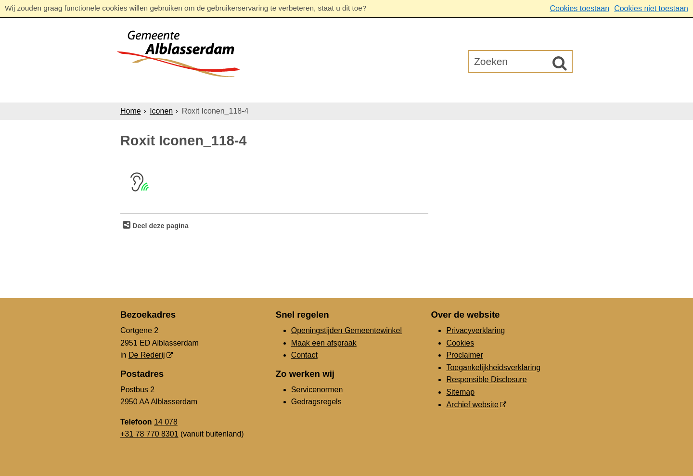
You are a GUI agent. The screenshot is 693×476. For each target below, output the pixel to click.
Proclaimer (464, 355)
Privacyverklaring (475, 330)
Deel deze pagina (159, 226)
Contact (304, 355)
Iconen (161, 111)
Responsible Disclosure (486, 379)
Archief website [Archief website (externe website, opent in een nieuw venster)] (472, 404)
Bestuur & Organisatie (372, 90)
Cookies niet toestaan (651, 8)
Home (130, 111)
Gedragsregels (316, 402)
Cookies (460, 343)
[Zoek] (560, 63)
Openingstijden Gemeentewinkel (346, 330)
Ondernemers (276, 90)
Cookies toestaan (579, 8)
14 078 (166, 422)
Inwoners (208, 90)
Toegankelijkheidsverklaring (493, 367)
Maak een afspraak (324, 343)
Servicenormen (317, 390)
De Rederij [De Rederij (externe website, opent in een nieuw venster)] (146, 355)
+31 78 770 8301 (149, 434)
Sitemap (460, 392)
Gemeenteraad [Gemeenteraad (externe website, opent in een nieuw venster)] (472, 90)
